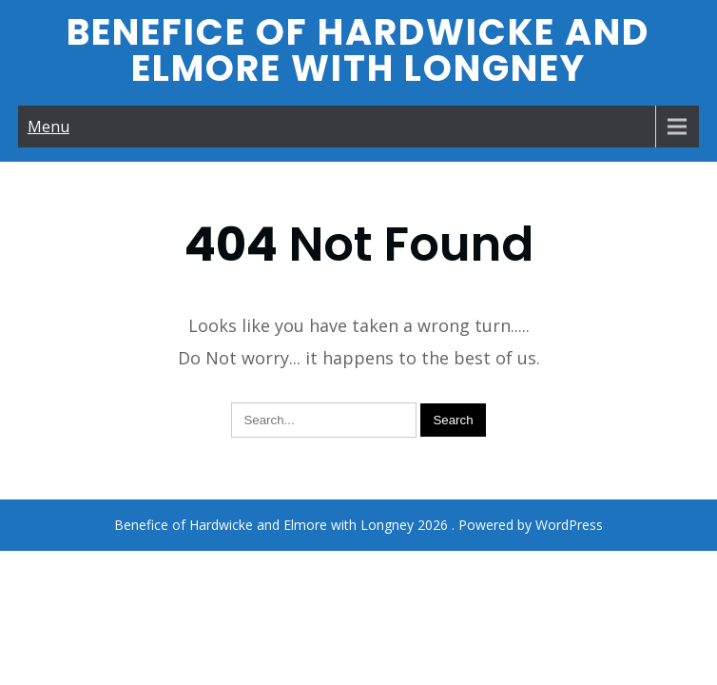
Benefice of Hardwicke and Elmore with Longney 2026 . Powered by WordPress (358, 464)
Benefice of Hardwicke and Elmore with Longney (358, 50)
